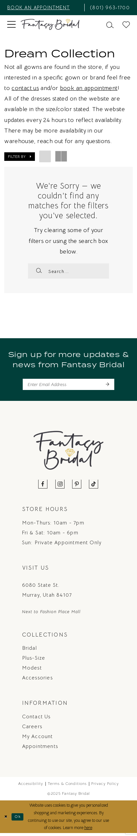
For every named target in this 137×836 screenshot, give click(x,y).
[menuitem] (43, 7)
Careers (32, 729)
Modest (32, 670)
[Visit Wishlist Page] (126, 24)
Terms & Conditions (67, 786)
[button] (11, 24)
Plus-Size (33, 660)
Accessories (37, 680)
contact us (25, 88)
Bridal (29, 650)
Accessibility (30, 786)
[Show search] (110, 24)
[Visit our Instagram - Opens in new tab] (60, 487)
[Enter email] (68, 386)
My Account (37, 739)
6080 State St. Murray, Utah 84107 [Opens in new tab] (47, 592)
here (88, 830)
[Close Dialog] (6, 819)
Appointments (40, 749)
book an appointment (89, 88)
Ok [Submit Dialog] (19, 819)
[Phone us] (109, 7)
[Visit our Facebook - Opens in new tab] (43, 487)
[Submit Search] (39, 271)
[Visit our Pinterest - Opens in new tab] (77, 487)
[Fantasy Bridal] (50, 24)
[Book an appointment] (43, 7)
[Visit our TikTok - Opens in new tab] (94, 487)
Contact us (36, 719)
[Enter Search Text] (68, 271)
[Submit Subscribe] (107, 386)
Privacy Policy (105, 786)
